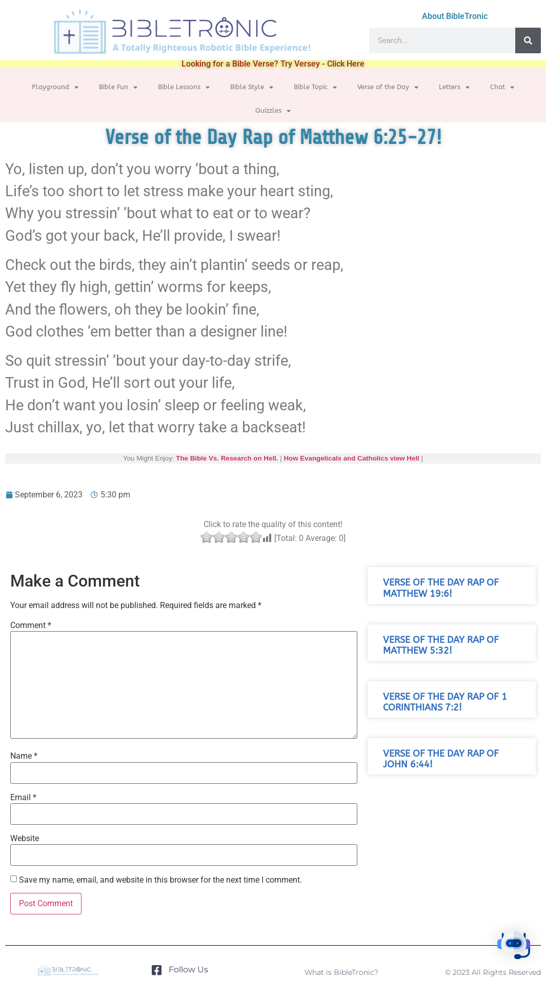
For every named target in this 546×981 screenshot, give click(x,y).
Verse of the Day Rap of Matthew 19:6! (441, 588)
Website (24, 838)
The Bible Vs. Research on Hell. (227, 458)
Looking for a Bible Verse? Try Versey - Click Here (273, 64)
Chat (502, 87)
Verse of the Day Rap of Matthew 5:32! (441, 645)
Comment (30, 625)
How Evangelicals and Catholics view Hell (351, 458)
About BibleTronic (455, 16)
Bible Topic (315, 87)
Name (23, 756)
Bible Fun (118, 87)
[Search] (528, 40)
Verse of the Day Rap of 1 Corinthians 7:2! (445, 702)
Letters (454, 87)
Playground (55, 87)
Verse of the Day (387, 87)
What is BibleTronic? (341, 972)
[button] (514, 947)
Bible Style (251, 87)
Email (23, 798)
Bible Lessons (184, 87)
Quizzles (273, 110)
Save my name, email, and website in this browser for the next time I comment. (160, 880)
